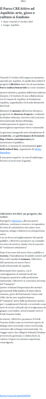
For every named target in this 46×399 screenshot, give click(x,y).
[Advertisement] (23, 51)
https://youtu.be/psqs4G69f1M (15, 395)
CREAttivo (16, 221)
